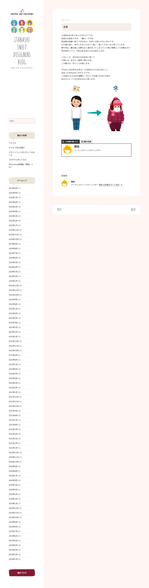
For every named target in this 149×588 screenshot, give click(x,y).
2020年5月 (13, 484)
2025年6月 (13, 202)
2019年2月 (13, 554)
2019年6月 (13, 535)
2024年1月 (13, 280)
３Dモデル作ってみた (18, 159)
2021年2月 (13, 443)
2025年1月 (13, 225)
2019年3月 (13, 549)
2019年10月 (14, 517)
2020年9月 (13, 466)
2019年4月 (13, 545)
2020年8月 (13, 471)
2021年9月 (13, 410)
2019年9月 (13, 522)
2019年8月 (13, 526)
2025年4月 (13, 211)
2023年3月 (13, 327)
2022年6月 (13, 369)
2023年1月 (13, 336)
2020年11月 (14, 457)
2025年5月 (13, 206)
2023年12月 (14, 285)
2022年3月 (13, 382)
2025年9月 (13, 188)
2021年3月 (13, 438)
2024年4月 (13, 267)
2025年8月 (13, 192)
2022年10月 (14, 350)
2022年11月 (14, 345)
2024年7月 (13, 253)
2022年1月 (13, 392)
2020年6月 (13, 480)
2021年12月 (14, 396)
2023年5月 (13, 318)
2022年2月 (13, 387)
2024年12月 (14, 229)
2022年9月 (13, 355)
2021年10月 (14, 406)
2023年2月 (13, 331)
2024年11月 (14, 234)
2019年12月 (14, 508)
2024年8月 (13, 248)
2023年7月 (13, 308)
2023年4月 (13, 322)
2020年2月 (13, 498)
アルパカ (12, 143)
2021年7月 (13, 420)
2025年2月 (13, 220)
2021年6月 (13, 424)
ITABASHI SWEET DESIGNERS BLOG (22, 51)
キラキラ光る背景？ (17, 147)
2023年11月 (14, 290)
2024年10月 (14, 239)
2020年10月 (14, 461)
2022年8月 (13, 359)
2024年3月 (13, 271)
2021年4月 (13, 433)
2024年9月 (13, 243)
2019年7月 (13, 531)
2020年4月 (13, 489)
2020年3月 (13, 494)
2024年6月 (13, 257)
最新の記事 (87, 141)
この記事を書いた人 (71, 141)
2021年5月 (13, 429)
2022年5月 (13, 373)
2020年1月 (13, 503)
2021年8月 (13, 415)
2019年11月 (14, 512)
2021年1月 (13, 447)
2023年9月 (13, 299)
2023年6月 (13, 313)
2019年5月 (13, 540)
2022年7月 (13, 364)
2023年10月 (14, 294)
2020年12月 (14, 452)
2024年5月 (13, 262)
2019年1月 (13, 559)
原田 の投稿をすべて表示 (109, 184)
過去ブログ (22, 572)
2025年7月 (13, 197)
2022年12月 (14, 341)
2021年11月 (14, 401)
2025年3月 (13, 216)
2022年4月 (13, 378)
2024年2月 (13, 276)
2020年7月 (13, 475)
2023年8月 (13, 304)
